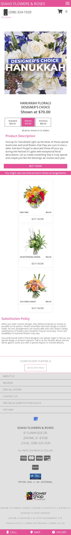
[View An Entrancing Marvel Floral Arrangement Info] (35, 240)
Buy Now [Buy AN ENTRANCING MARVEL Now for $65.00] (38, 263)
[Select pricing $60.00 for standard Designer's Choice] (13, 122)
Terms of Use (57, 523)
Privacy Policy (14, 523)
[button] (62, 12)
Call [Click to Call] (12, 532)
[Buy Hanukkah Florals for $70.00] (35, 166)
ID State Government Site (47, 518)
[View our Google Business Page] (35, 420)
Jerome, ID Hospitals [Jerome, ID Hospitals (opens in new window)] (44, 508)
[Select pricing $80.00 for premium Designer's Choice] (43, 122)
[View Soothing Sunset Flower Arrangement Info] (35, 285)
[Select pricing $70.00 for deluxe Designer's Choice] (28, 122)
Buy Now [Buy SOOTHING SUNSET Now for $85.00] (38, 308)
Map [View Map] (35, 532)
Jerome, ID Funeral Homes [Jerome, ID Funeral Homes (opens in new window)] (15, 508)
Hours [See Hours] (59, 532)
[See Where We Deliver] (35, 367)
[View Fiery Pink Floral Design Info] (35, 196)
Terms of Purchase (36, 523)
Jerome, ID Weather (19, 518)
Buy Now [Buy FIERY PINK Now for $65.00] (38, 219)
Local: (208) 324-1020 (35, 443)
